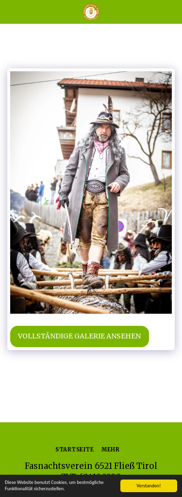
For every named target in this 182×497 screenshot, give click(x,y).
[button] (10, 11)
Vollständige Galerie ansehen (79, 336)
